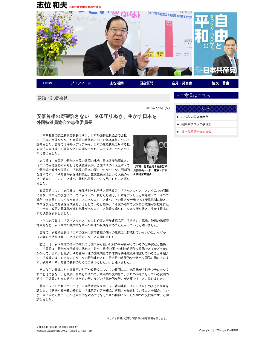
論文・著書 (220, 83)
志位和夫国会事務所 (192, 117)
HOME (48, 83)
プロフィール (81, 83)
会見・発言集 (182, 83)
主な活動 (117, 83)
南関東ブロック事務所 (194, 124)
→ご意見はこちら (193, 95)
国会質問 (146, 83)
